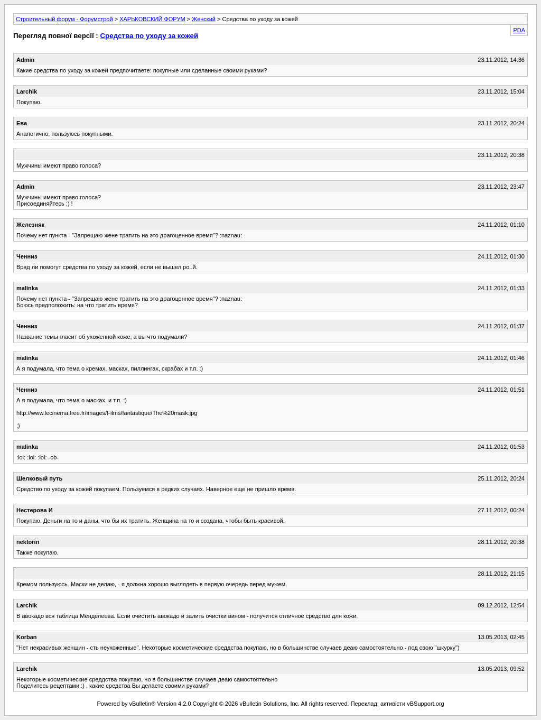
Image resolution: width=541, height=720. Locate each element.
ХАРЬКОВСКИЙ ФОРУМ (152, 19)
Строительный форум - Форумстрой (64, 19)
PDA (519, 30)
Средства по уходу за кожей (149, 36)
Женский (204, 19)
